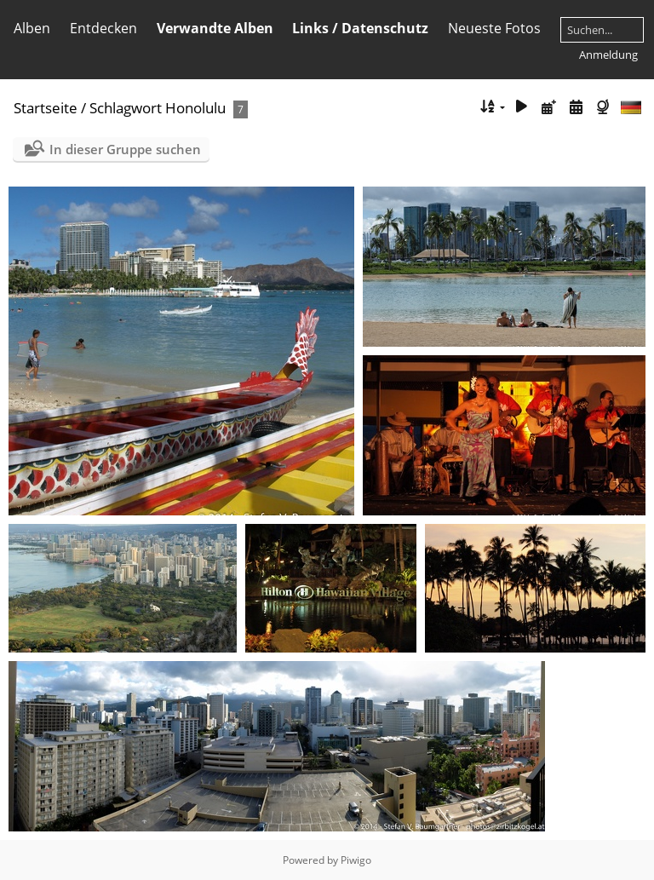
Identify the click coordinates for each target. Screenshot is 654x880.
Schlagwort (125, 108)
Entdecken (103, 28)
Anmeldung (608, 54)
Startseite (45, 108)
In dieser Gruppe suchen (125, 149)
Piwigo (356, 860)
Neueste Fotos (494, 28)
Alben (32, 28)
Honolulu (195, 108)
